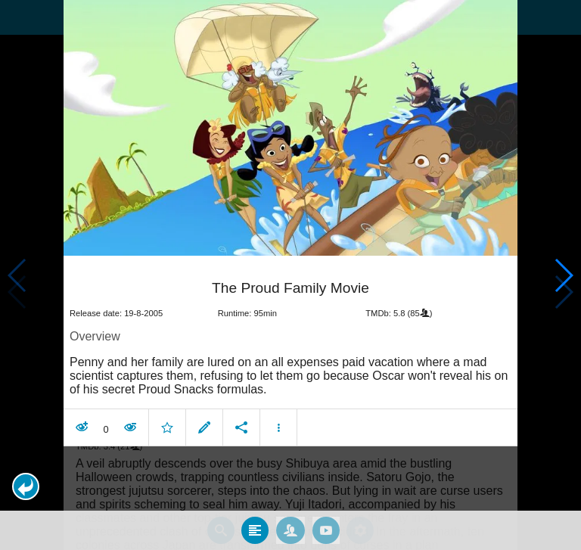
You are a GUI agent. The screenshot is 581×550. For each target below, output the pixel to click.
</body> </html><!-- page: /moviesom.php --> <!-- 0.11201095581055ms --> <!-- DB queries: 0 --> (290, 275)
